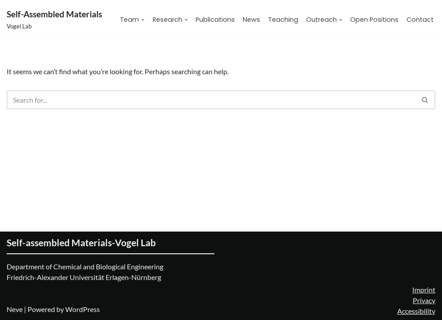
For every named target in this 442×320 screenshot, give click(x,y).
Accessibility (416, 311)
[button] (142, 19)
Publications (215, 19)
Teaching (283, 19)
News (251, 19)
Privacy (424, 300)
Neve (15, 309)
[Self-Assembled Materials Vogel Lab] (54, 20)
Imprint (423, 289)
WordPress (82, 309)
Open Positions (374, 19)
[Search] (211, 99)
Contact (420, 19)
